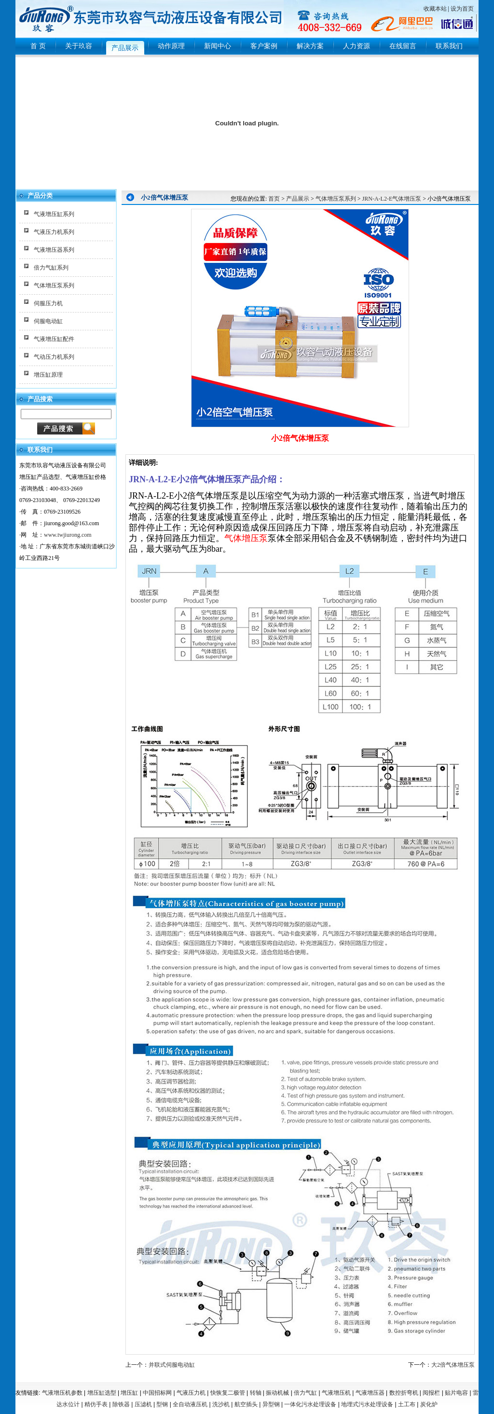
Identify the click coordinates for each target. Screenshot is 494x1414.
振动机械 (277, 1392)
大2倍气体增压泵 (453, 1364)
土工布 (406, 1404)
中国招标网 (157, 1392)
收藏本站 (435, 8)
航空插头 (246, 1404)
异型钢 (271, 1404)
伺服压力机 (48, 303)
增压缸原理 (48, 374)
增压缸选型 (101, 1392)
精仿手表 (96, 1404)
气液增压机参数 (62, 1392)
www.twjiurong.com (68, 534)
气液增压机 (336, 1392)
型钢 (162, 1404)
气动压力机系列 (54, 357)
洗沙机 (221, 1404)
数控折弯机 (403, 1392)
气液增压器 (370, 1392)
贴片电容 (456, 1392)
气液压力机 (191, 1392)
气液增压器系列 (54, 249)
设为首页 (462, 8)
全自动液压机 (190, 1404)
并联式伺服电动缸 (172, 1364)
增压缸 (129, 1392)
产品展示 (297, 198)
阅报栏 (431, 1392)
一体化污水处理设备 (310, 1404)
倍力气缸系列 (51, 267)
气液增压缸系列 (54, 214)
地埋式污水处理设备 (367, 1404)
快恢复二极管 (227, 1392)
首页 (274, 198)
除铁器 (121, 1404)
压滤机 (143, 1404)
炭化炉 (429, 1404)
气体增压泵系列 (54, 285)
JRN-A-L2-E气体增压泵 (392, 198)
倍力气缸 (305, 1392)
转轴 (255, 1392)
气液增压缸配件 (54, 339)
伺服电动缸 (48, 321)
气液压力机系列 (54, 232)
